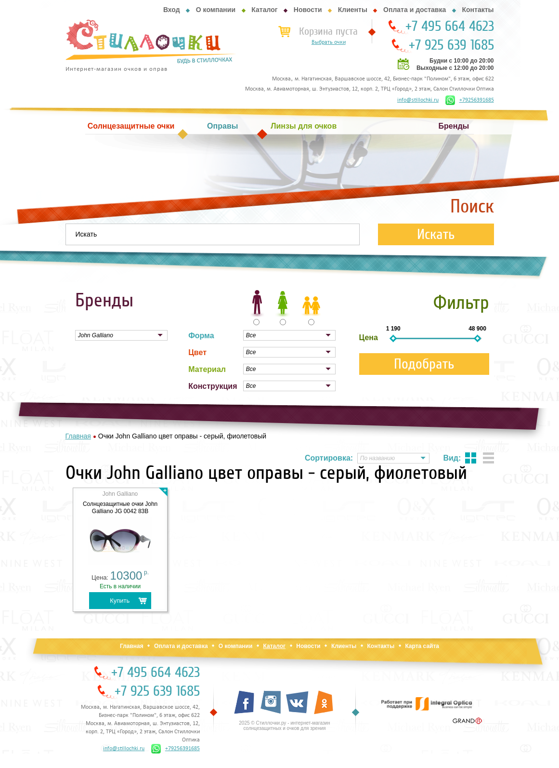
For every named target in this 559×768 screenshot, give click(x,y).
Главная (131, 646)
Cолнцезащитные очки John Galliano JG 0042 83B (120, 508)
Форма (201, 335)
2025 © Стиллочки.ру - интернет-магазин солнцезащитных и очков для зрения (284, 725)
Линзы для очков (304, 126)
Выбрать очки (329, 42)
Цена (368, 337)
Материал (207, 369)
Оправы (222, 126)
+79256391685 (469, 100)
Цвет (197, 352)
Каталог (264, 9)
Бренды (454, 126)
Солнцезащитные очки (131, 126)
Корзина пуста (328, 31)
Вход (171, 9)
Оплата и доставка (414, 9)
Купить (120, 600)
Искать (436, 234)
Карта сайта (422, 646)
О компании (215, 9)
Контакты (478, 9)
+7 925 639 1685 (451, 45)
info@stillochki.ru (418, 100)
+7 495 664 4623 (449, 26)
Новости (308, 9)
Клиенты (352, 9)
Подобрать (424, 364)
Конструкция (212, 386)
